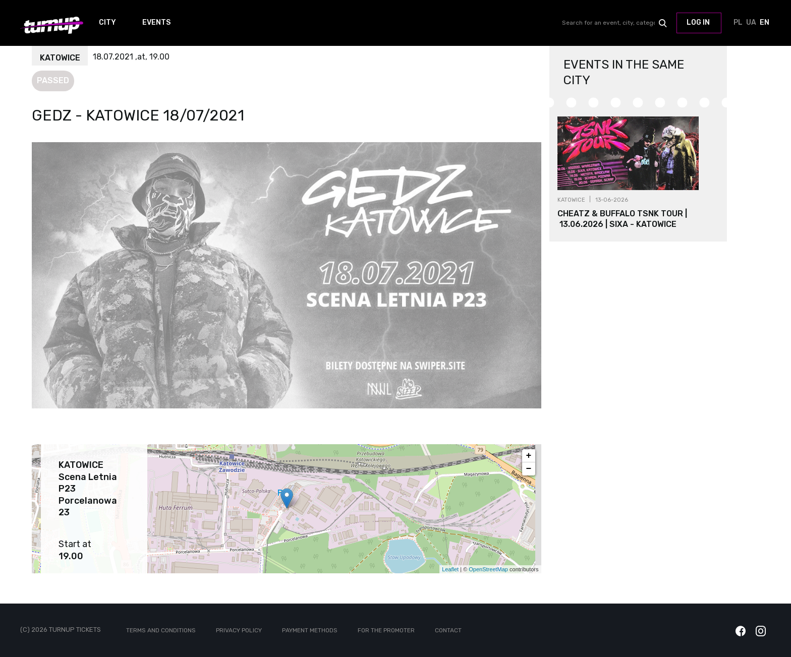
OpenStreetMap (488, 569)
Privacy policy (239, 630)
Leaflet (450, 569)
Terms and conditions (161, 630)
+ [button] (529, 456)
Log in (698, 22)
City (107, 23)
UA (751, 23)
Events (156, 23)
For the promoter (386, 630)
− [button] (529, 469)
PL (738, 23)
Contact (448, 630)
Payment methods (309, 630)
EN (764, 23)
